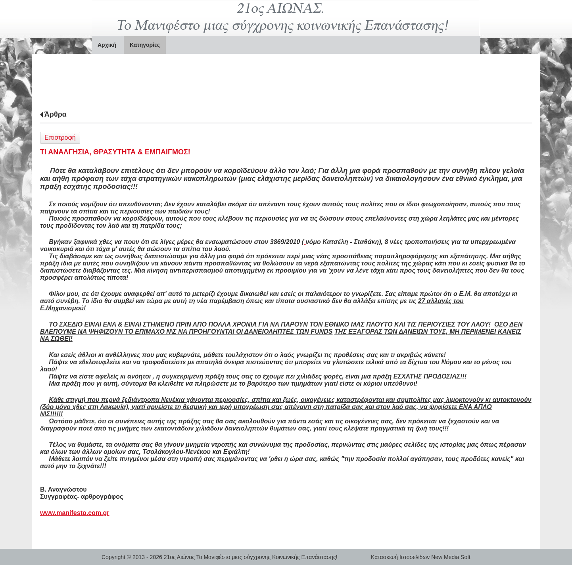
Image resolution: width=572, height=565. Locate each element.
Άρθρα (55, 114)
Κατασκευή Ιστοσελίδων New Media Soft (420, 557)
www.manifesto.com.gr (74, 512)
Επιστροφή (60, 137)
